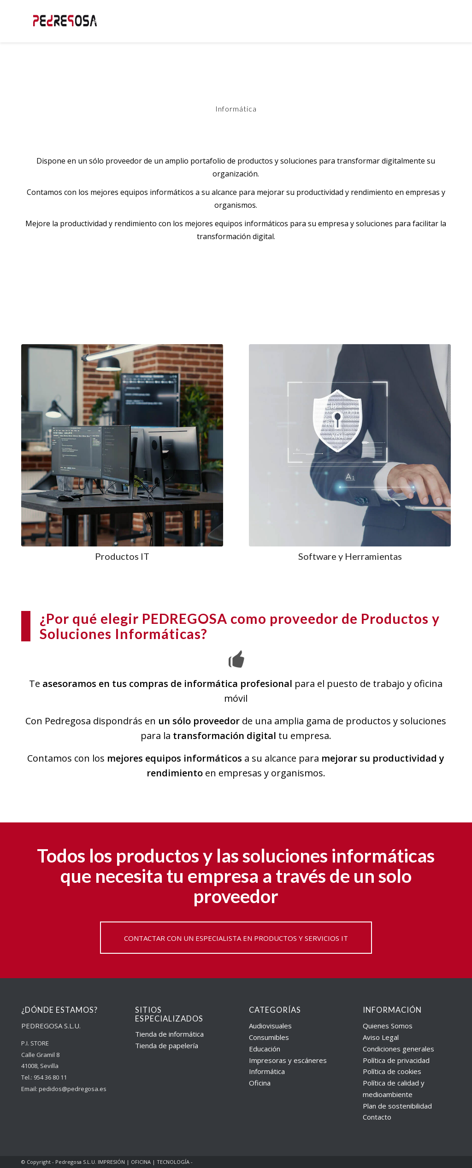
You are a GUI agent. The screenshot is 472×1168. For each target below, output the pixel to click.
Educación (264, 1048)
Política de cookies (392, 1071)
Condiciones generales (398, 1048)
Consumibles (269, 1037)
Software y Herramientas (350, 556)
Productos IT (122, 556)
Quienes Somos (388, 1025)
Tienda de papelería (166, 1045)
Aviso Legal (381, 1037)
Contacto (377, 1116)
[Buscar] (437, 21)
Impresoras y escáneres (288, 1060)
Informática (267, 1071)
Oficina (260, 1082)
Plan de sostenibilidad (397, 1105)
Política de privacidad (396, 1060)
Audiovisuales (270, 1025)
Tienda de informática (169, 1034)
